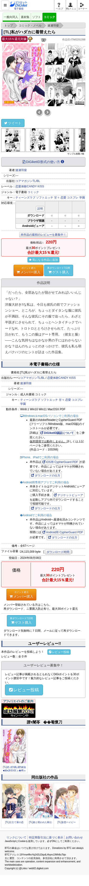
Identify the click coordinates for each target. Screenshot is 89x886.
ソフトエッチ (44, 197)
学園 (82, 197)
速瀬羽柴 (21, 170)
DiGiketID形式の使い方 (43, 162)
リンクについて (16, 837)
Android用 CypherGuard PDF (62, 532)
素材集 (25, 17)
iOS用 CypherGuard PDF (60, 462)
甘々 (57, 197)
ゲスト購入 (58, 270)
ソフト (36, 17)
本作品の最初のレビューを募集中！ (43, 234)
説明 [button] (40, 208)
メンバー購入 (28, 270)
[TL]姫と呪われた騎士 (40, 822)
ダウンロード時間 (58, 552)
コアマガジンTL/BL (27, 181)
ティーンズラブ (25, 197)
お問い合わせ (74, 837)
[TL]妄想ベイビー (66, 822)
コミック (49, 17)
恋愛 (63, 197)
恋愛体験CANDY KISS (29, 186)
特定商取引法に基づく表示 (46, 837)
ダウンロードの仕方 (45, 475)
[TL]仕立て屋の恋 (14, 822)
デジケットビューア (68, 495)
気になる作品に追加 (43, 259)
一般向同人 (11, 17)
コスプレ (72, 197)
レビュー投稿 (59, 652)
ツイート (12, 123)
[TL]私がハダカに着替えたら (30, 32)
